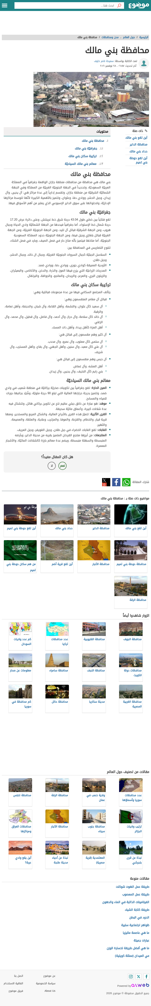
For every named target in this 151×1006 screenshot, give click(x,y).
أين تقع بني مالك (136, 138)
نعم (62, 466)
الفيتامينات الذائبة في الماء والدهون (125, 902)
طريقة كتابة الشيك (137, 910)
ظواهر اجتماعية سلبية (135, 925)
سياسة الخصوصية (45, 983)
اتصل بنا (18, 975)
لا (52, 466)
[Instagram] (131, 977)
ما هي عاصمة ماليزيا (136, 933)
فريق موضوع (16, 990)
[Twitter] (138, 977)
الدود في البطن (139, 917)
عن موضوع (49, 975)
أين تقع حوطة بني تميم (138, 160)
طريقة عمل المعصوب (135, 894)
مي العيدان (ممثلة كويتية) (132, 956)
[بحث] (119, 5)
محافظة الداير (138, 144)
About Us (50, 990)
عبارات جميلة (141, 940)
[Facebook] (146, 977)
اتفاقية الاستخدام (13, 983)
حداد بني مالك (138, 151)
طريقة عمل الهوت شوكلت (132, 887)
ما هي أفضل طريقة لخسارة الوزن (128, 948)
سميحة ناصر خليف (104, 61)
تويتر (106, 482)
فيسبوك (116, 482)
